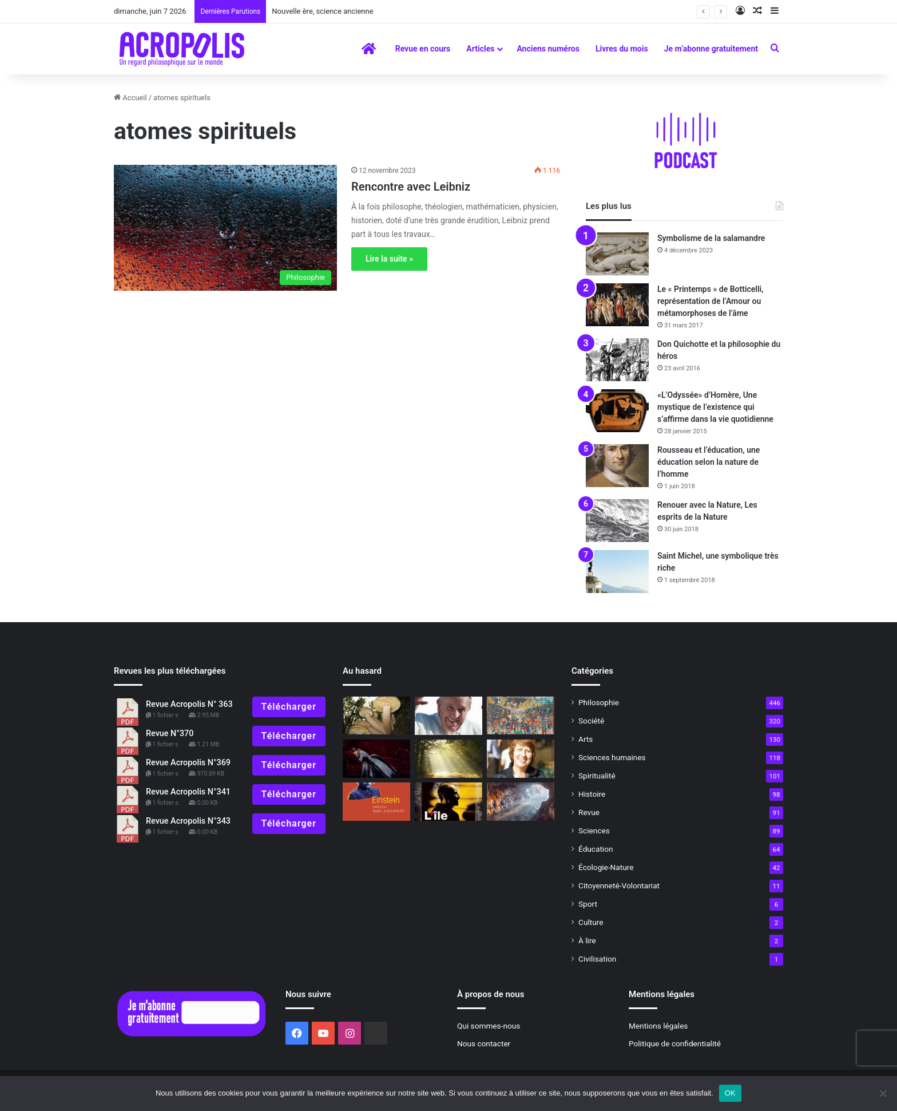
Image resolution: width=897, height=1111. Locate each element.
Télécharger (288, 706)
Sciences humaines (612, 757)
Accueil (130, 97)
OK (730, 1093)
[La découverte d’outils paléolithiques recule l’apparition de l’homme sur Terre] (520, 801)
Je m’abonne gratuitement (711, 48)
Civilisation (597, 958)
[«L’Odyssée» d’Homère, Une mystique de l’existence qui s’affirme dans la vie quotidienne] (617, 410)
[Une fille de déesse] (520, 759)
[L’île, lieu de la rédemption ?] (448, 801)
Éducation (595, 848)
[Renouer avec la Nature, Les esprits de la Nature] (617, 520)
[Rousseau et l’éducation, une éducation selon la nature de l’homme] (617, 465)
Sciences (594, 830)
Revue (589, 812)
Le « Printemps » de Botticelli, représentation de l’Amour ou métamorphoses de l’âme (710, 301)
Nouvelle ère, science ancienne (322, 11)
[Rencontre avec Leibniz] (225, 228)
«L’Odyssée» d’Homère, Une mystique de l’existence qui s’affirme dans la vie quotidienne (715, 407)
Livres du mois (622, 48)
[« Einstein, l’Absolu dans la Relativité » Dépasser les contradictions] (376, 801)
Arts (585, 739)
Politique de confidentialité (675, 1043)
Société (591, 720)
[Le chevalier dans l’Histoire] (520, 716)
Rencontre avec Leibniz (410, 186)
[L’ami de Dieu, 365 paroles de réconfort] (448, 716)
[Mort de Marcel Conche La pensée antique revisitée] (448, 759)
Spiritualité (597, 775)
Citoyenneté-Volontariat (619, 885)
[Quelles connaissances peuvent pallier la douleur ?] (376, 759)
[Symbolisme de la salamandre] (617, 253)
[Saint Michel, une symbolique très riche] (617, 571)
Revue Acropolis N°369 (188, 763)
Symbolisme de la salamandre (711, 238)
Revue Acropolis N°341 (188, 792)
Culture (590, 922)
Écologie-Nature (605, 867)
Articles (480, 48)
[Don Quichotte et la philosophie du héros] (617, 359)
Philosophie (598, 702)
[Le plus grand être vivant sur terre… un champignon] (376, 716)
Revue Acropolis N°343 (188, 821)
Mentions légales (658, 1025)
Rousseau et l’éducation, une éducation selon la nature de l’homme (708, 462)
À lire (587, 940)
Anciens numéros (548, 48)
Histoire (591, 793)
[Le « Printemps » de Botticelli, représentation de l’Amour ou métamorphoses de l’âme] (617, 304)
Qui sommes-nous (488, 1025)
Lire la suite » (389, 258)
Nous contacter (483, 1043)
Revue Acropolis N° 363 (189, 704)
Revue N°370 (169, 733)
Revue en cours (423, 48)
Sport (587, 903)
